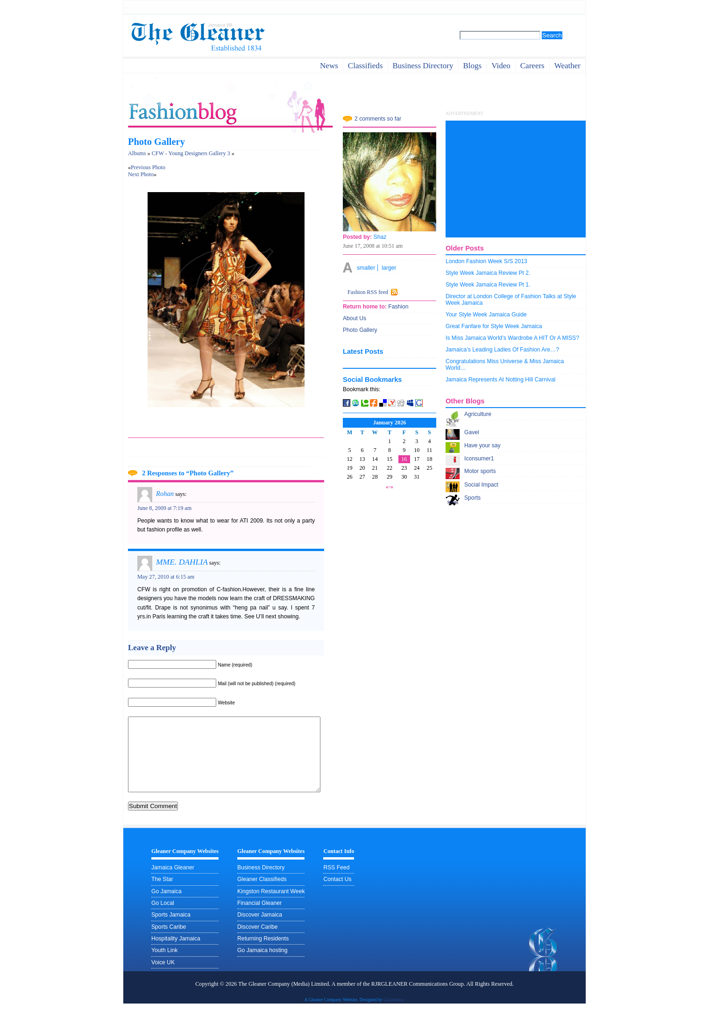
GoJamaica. (394, 1013)
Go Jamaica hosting (262, 964)
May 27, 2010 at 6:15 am (165, 577)
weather (567, 65)
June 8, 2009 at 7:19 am (164, 508)
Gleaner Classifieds (261, 893)
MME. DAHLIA (182, 561)
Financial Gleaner (259, 917)
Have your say (482, 445)
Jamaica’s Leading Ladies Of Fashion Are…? (502, 349)
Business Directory (260, 881)
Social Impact (481, 484)
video (500, 65)
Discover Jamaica (259, 928)
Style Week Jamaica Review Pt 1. (488, 284)
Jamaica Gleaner (172, 881)
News (329, 65)
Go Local (162, 917)
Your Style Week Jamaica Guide (486, 314)
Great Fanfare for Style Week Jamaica (494, 326)
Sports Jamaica (171, 928)
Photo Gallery (156, 141)
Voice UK (163, 976)
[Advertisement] (516, 179)
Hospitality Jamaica (175, 952)
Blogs (472, 65)
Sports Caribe (168, 941)
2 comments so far (377, 118)
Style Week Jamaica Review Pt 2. (488, 273)
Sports (472, 498)
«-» (389, 486)
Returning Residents (263, 952)
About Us (354, 318)
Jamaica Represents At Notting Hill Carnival (500, 379)
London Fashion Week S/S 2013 (486, 261)
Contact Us (337, 893)
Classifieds (365, 65)
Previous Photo (148, 167)
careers (532, 65)
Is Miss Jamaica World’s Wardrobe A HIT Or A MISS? (512, 338)
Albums (137, 153)
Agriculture (477, 414)
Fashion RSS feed (367, 292)
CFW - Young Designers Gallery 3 (191, 153)
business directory (423, 65)
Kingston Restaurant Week (271, 905)
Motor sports (480, 471)
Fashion (398, 306)
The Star (162, 893)
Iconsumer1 (479, 458)
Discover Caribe (257, 941)
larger (389, 268)
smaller (366, 268)
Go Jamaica (166, 905)
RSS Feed (336, 881)
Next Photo (141, 174)
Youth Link (164, 964)
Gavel (471, 432)
